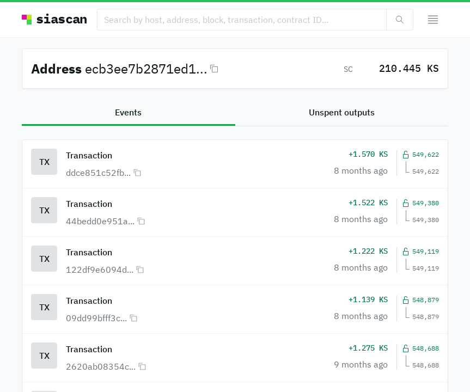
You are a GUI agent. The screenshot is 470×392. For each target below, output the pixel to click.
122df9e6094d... (99, 269)
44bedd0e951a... (100, 221)
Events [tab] (128, 112)
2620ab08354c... (101, 366)
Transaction (89, 155)
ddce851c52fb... (98, 172)
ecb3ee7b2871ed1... (146, 68)
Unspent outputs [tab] (342, 112)
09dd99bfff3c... (96, 318)
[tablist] (235, 113)
